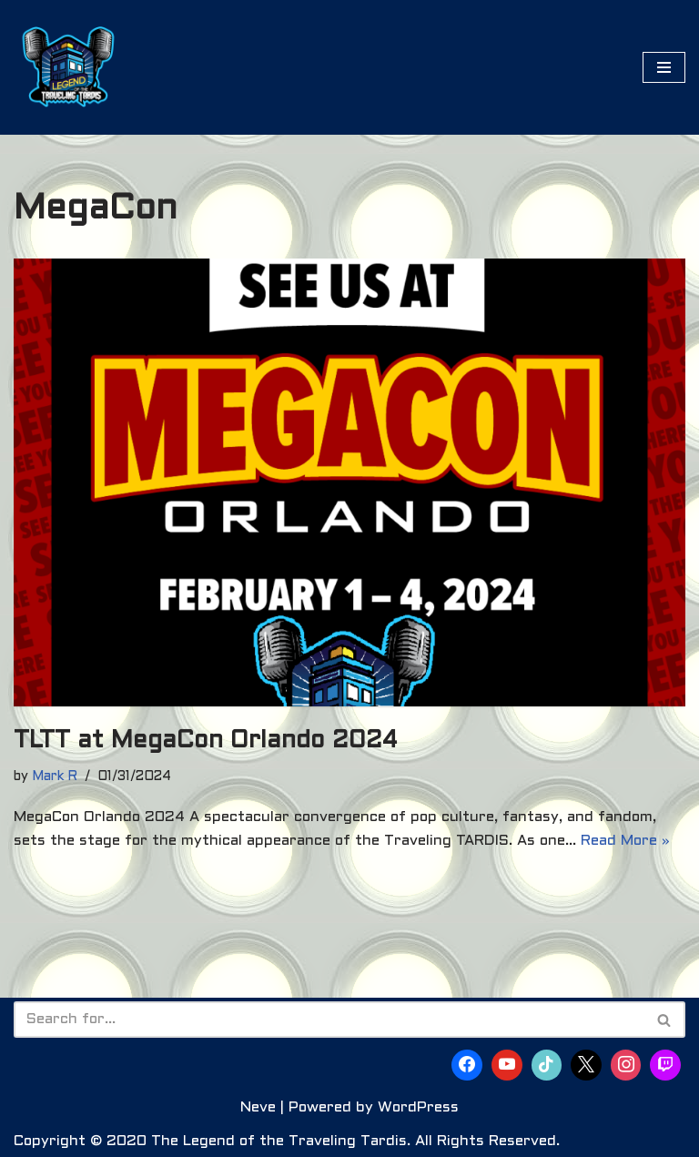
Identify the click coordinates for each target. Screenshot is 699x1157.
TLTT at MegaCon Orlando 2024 (205, 741)
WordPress (418, 1107)
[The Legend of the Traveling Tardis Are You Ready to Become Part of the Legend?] (68, 67)
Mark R (54, 777)
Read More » (625, 840)
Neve (258, 1107)
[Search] (329, 1019)
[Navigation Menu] (664, 67)
